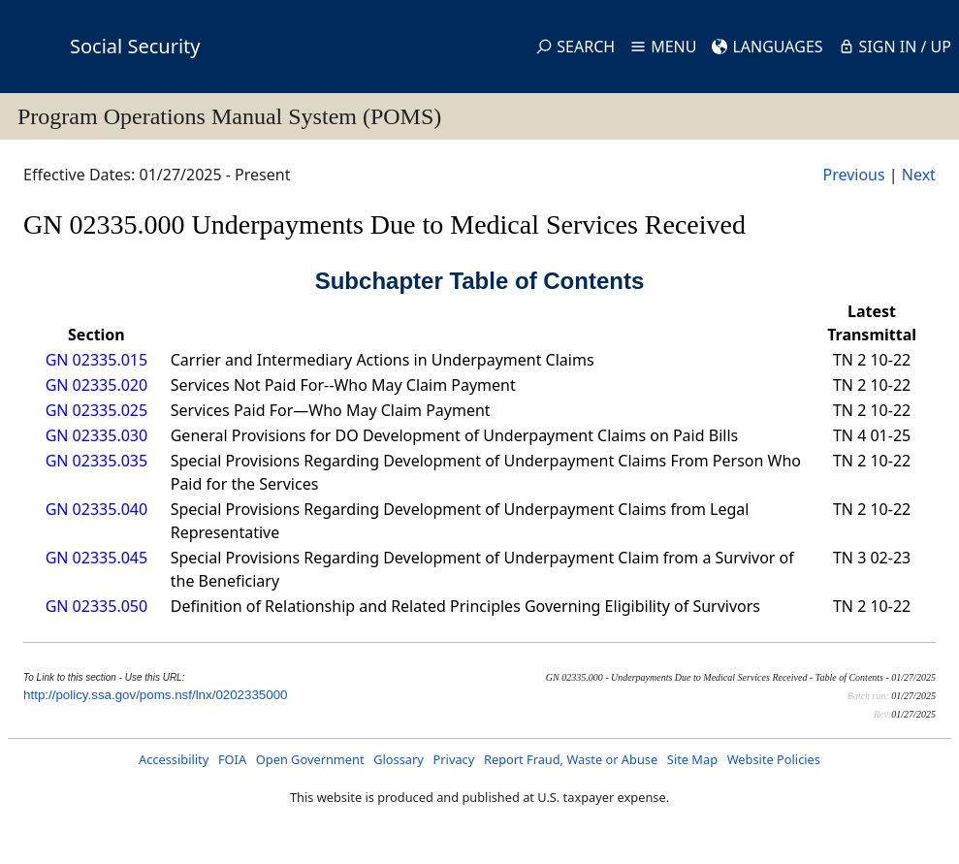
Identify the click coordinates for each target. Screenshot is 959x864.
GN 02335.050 (96, 606)
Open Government (310, 759)
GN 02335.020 (96, 385)
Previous (853, 174)
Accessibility (173, 759)
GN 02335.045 (96, 557)
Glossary (398, 759)
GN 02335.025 (96, 410)
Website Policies (773, 759)
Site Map (692, 759)
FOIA (232, 759)
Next (919, 174)
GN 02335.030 (96, 435)
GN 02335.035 (96, 460)
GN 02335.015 (96, 359)
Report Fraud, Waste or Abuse (570, 759)
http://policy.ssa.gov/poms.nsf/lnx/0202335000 (155, 695)
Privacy (454, 759)
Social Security (135, 46)
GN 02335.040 (96, 509)
